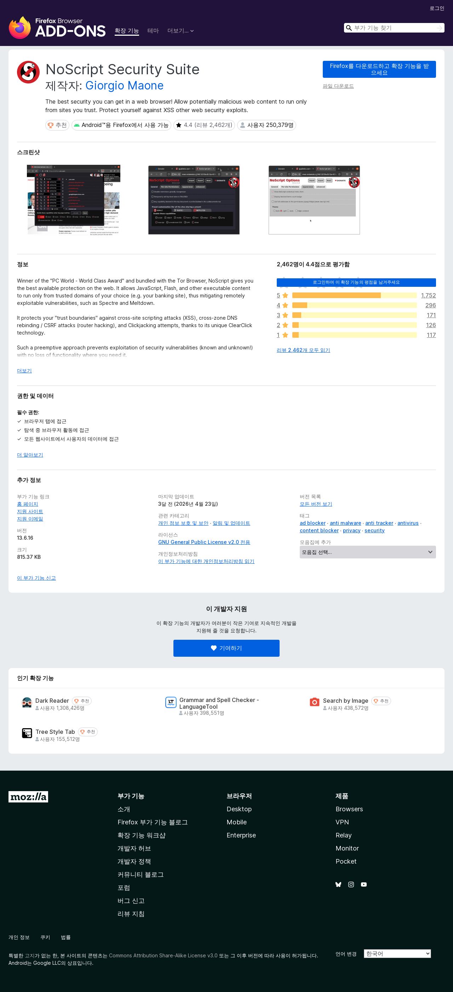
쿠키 (45, 937)
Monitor (347, 848)
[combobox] (394, 28)
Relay (344, 835)
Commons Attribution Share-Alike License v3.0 (163, 955)
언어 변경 (346, 954)
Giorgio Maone (124, 85)
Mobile (236, 822)
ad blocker (313, 523)
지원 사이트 (30, 511)
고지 (30, 955)
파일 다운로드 (338, 86)
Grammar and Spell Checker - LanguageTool (219, 703)
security (375, 530)
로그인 (437, 8)
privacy (352, 530)
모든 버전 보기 (316, 504)
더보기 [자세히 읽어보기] (24, 370)
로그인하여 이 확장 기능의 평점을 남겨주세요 (356, 282)
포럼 (123, 887)
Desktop (239, 809)
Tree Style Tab (55, 732)
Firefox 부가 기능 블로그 (152, 822)
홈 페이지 (27, 504)
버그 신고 (131, 900)
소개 (123, 809)
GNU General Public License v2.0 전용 (204, 542)
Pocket (346, 861)
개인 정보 (19, 937)
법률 (66, 937)
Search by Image (345, 700)
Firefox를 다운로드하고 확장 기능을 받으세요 (379, 69)
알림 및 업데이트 (231, 523)
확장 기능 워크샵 (141, 835)
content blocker (319, 530)
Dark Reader (52, 700)
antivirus (408, 523)
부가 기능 (130, 796)
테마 (153, 30)
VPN (342, 822)
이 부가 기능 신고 (36, 578)
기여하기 (226, 647)
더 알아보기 (30, 455)
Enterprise (241, 835)
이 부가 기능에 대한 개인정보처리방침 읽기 (206, 561)
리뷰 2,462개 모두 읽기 (303, 350)
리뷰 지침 (131, 913)
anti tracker (379, 523)
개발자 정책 (134, 861)
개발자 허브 (134, 848)
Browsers (349, 809)
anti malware (345, 523)
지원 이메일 (30, 519)
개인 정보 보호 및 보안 (183, 523)
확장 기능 (127, 30)
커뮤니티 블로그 (140, 874)
